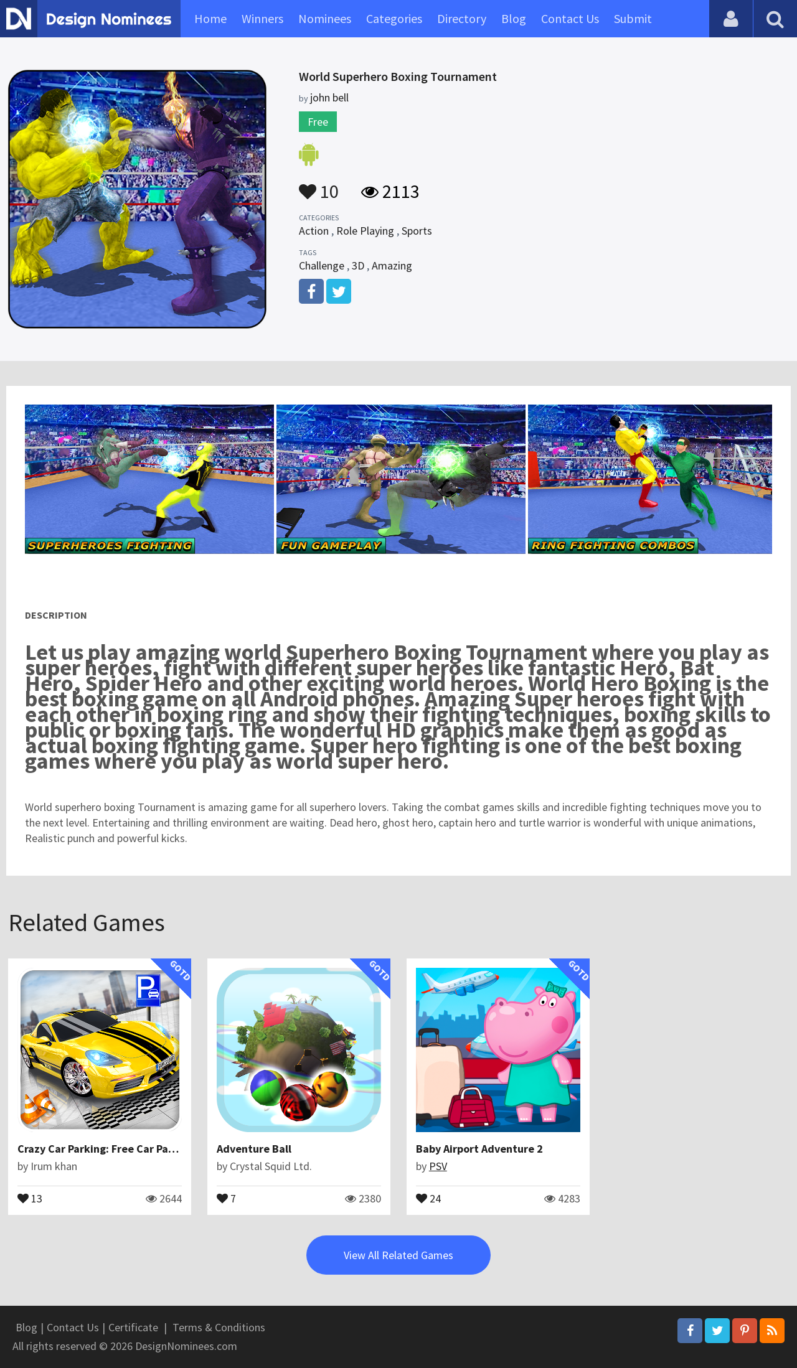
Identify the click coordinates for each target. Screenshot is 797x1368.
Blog (513, 18)
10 (319, 185)
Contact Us (570, 18)
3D (358, 265)
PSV (438, 1166)
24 (428, 1197)
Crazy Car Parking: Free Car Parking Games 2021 (137, 1148)
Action (314, 230)
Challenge (321, 265)
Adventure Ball (254, 1148)
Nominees (324, 18)
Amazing (392, 265)
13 (29, 1197)
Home (210, 18)
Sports (417, 230)
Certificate (133, 1327)
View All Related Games (398, 1255)
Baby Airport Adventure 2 (479, 1148)
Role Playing (365, 230)
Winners (262, 18)
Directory (461, 18)
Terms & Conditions (218, 1327)
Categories (394, 18)
